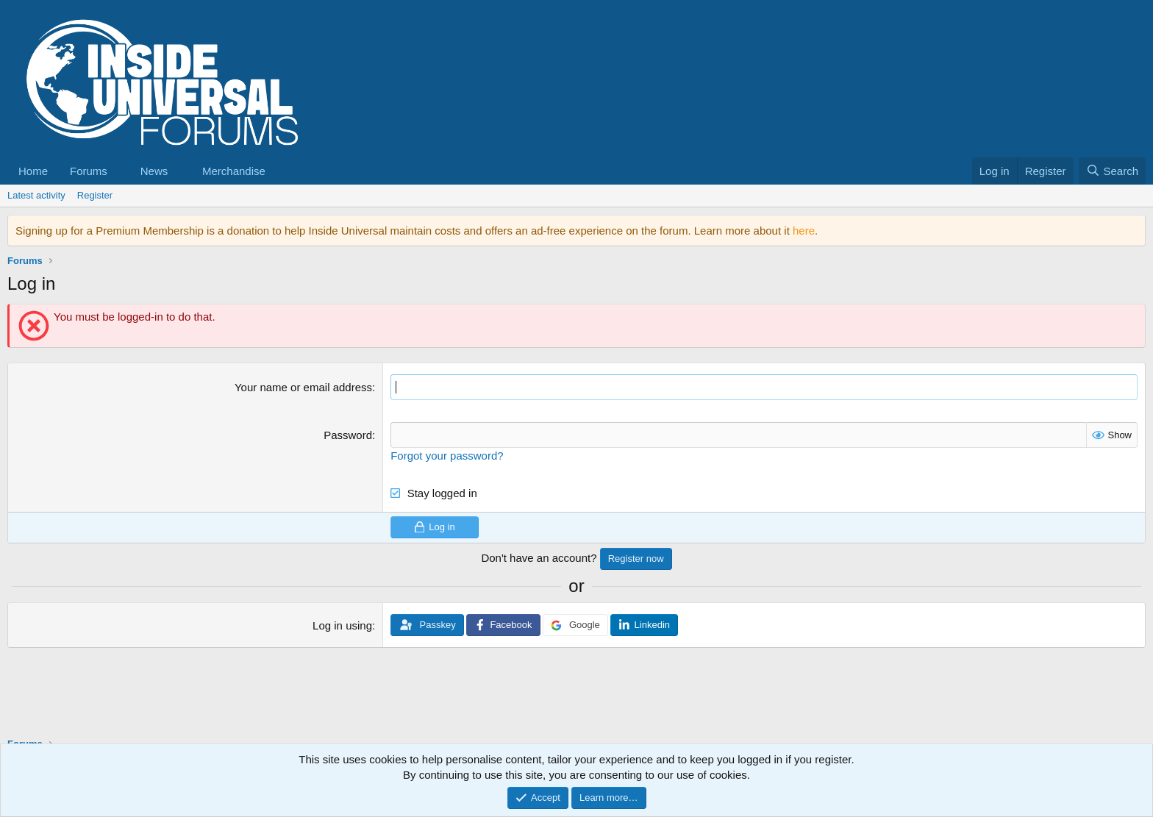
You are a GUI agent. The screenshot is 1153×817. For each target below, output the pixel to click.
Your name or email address (303, 387)
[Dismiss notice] (1131, 230)
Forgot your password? (446, 455)
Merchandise (233, 171)
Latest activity (36, 195)
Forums (88, 171)
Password (348, 435)
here (804, 230)
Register (95, 195)
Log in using (342, 625)
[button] (119, 171)
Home (33, 171)
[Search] (1112, 171)
